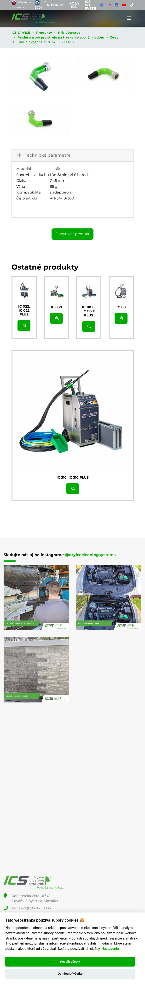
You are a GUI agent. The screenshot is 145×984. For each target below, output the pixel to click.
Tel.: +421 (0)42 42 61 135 (31, 908)
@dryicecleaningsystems (90, 555)
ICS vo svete (90, 5)
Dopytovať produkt (72, 234)
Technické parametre (43, 155)
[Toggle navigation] (129, 18)
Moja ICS (74, 5)
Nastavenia (110, 949)
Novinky (55, 5)
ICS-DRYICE (21, 32)
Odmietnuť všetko (70, 973)
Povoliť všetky (70, 961)
